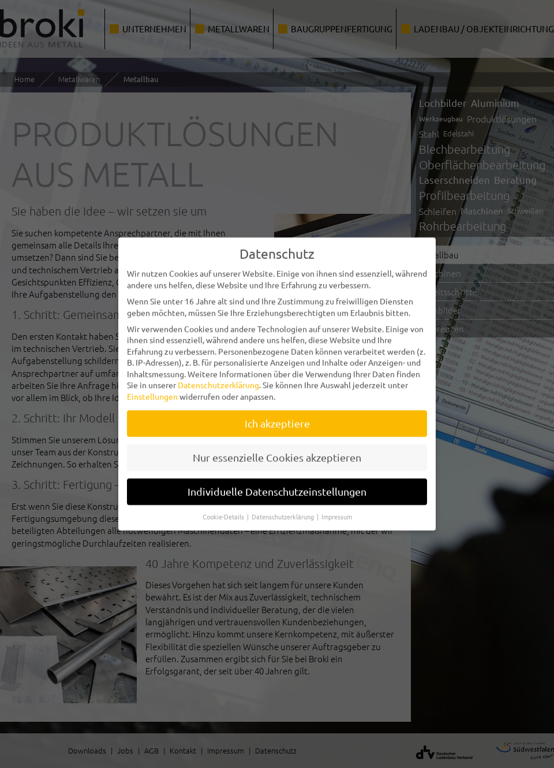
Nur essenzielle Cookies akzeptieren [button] (277, 452)
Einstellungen (152, 390)
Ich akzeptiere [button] (277, 417)
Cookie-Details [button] (224, 510)
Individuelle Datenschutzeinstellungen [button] (277, 486)
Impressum (336, 510)
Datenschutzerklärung (218, 379)
